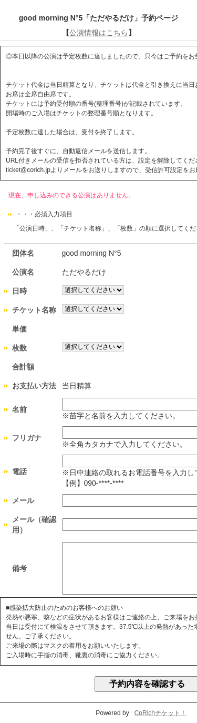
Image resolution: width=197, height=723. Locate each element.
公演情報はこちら (98, 32)
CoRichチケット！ (160, 713)
